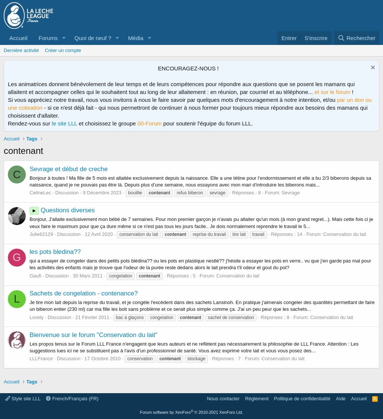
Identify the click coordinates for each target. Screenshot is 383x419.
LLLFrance (41, 358)
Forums (48, 38)
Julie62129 (41, 234)
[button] (63, 38)
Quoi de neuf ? (92, 38)
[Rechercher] (356, 38)
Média (135, 38)
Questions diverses (62, 210)
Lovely (37, 317)
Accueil (18, 38)
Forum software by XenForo (191, 412)
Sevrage (291, 192)
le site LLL (64, 123)
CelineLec (40, 192)
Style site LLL (23, 398)
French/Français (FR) (72, 398)
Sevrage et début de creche (69, 169)
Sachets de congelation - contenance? (84, 293)
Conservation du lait (344, 234)
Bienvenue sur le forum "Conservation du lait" (93, 334)
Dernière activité (21, 50)
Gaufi (35, 276)
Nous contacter (223, 398)
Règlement (257, 398)
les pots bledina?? (55, 251)
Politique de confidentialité (302, 398)
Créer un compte (63, 50)
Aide (341, 398)
